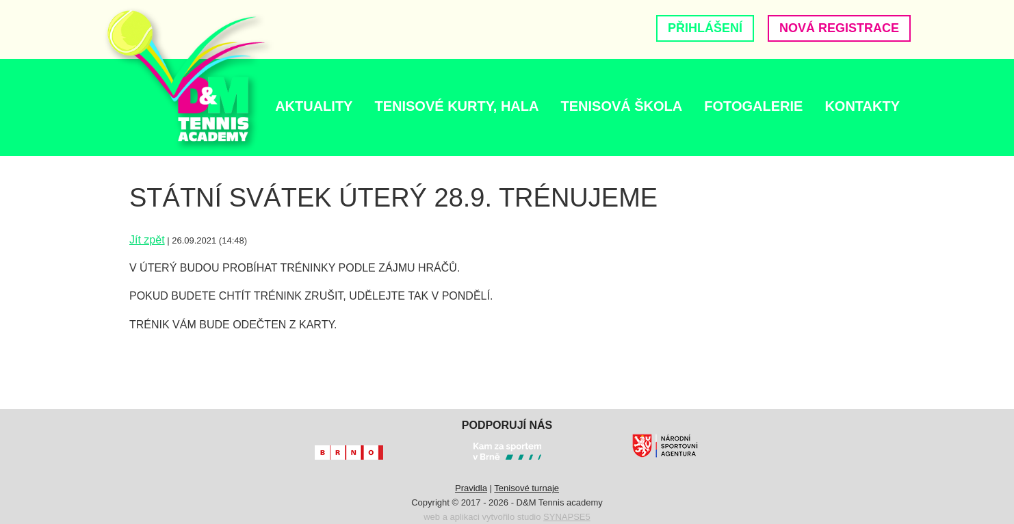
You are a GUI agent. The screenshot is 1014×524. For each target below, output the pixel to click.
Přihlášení (705, 28)
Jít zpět (147, 240)
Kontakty (862, 106)
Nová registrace (839, 28)
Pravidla (471, 488)
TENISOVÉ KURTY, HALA (456, 106)
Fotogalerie (753, 106)
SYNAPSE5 (566, 517)
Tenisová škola (621, 106)
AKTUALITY (313, 106)
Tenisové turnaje (526, 488)
